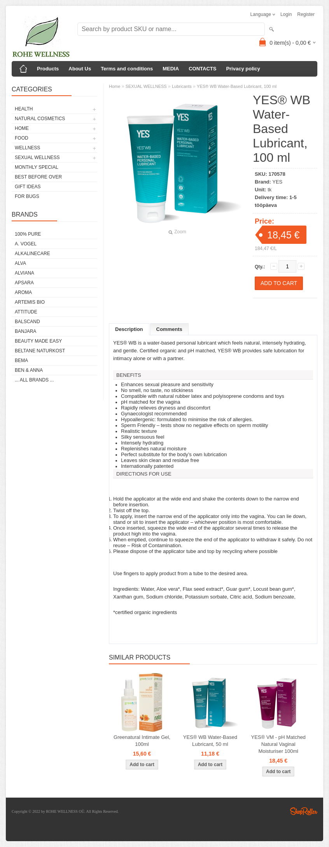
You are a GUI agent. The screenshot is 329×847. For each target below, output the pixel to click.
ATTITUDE (26, 312)
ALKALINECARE (32, 253)
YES (277, 182)
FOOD (21, 138)
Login (286, 14)
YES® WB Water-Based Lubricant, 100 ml (236, 86)
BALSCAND (27, 321)
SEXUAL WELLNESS (37, 157)
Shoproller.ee (303, 811)
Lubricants (182, 86)
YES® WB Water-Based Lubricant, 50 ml (210, 740)
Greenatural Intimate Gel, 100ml (142, 740)
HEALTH (24, 109)
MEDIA (171, 69)
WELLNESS (27, 147)
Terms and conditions (127, 69)
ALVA (20, 263)
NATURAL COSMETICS (40, 118)
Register (306, 14)
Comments (169, 329)
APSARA (24, 282)
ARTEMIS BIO (30, 302)
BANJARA (25, 331)
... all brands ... (34, 380)
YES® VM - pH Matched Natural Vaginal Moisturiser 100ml (278, 744)
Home (114, 86)
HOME (22, 128)
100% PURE (28, 234)
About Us (79, 69)
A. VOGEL (26, 244)
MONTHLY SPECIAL (36, 167)
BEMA (21, 360)
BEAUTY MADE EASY (38, 341)
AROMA (23, 292)
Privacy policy (243, 69)
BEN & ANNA (29, 370)
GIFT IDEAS (27, 186)
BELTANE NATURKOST (40, 351)
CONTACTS (202, 69)
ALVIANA (24, 273)
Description (129, 329)
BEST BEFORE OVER (38, 177)
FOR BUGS (27, 196)
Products (48, 69)
